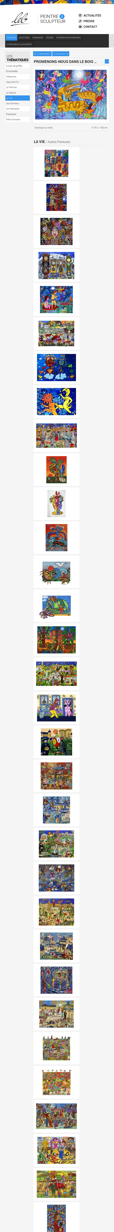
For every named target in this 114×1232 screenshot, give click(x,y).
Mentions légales (19, 1214)
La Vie (38, 1103)
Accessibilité (17, 1210)
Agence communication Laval (32, 1218)
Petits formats (42, 1135)
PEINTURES (12, 38)
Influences (40, 1071)
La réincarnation (43, 53)
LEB (22, 1202)
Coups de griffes (43, 1056)
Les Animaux (41, 1111)
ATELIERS (50, 38)
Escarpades (41, 1063)
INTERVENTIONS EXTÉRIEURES (69, 38)
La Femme (40, 1087)
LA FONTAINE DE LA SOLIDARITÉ (20, 45)
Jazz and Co (41, 1079)
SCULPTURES (25, 38)
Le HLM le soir (61, 53)
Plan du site (16, 1221)
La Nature (40, 1095)
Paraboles (40, 1127)
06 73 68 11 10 (21, 1196)
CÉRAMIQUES (38, 38)
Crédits (14, 1218)
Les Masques (41, 1119)
